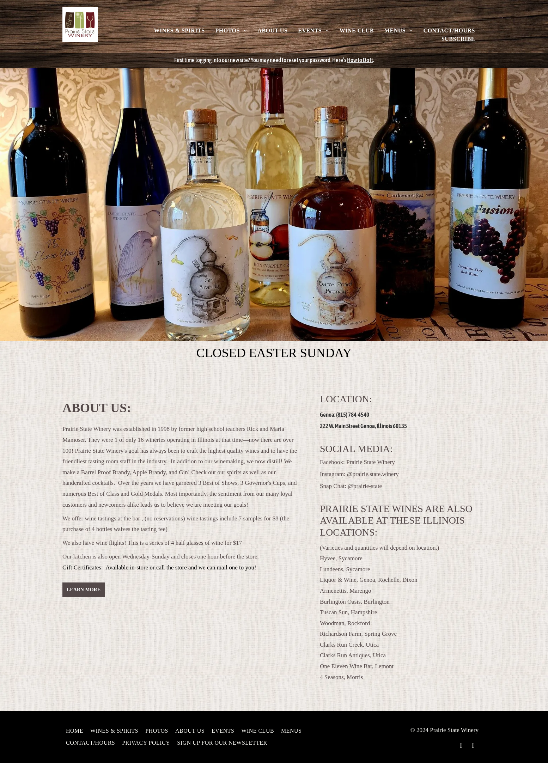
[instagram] (473, 746)
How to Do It (360, 59)
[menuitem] (179, 30)
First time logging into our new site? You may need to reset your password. (252, 59)
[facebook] (461, 746)
